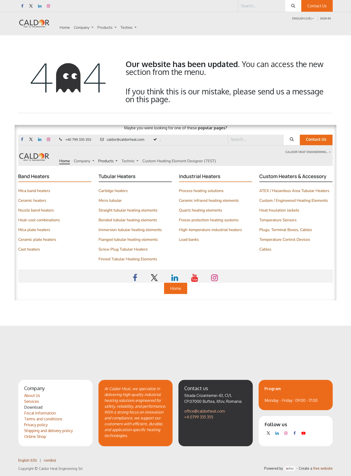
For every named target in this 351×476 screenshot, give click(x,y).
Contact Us (317, 5)
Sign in (325, 18)
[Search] (293, 6)
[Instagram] (48, 6)
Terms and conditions (43, 418)
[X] (31, 6)
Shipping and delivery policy (48, 430)
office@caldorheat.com (204, 411)
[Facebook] (22, 6)
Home (175, 288)
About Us (32, 395)
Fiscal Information (40, 413)
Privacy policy (36, 424)
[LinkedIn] (40, 6)
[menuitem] (65, 27)
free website (323, 468)
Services (31, 401)
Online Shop (35, 436)
